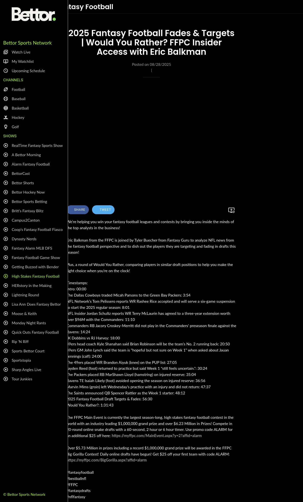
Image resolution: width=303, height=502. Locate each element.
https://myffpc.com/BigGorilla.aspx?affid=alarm (107, 460)
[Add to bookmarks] (231, 210)
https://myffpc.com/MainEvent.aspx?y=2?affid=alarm (157, 435)
